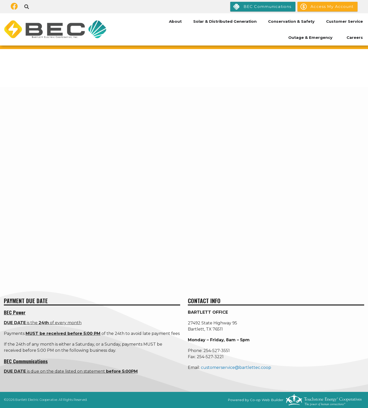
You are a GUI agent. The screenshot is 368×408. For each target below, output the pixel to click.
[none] (184, 181)
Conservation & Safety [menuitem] (291, 21)
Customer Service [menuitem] (344, 21)
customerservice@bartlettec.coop (236, 367)
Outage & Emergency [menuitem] (310, 37)
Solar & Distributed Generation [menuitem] (225, 21)
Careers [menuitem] (355, 37)
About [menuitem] (175, 21)
